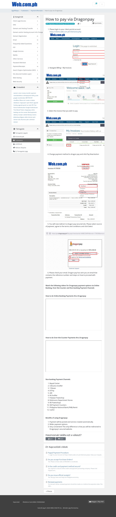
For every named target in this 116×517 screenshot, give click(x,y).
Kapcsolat (16, 502)
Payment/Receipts (37, 11)
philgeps (21, 117)
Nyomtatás (97, 23)
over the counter (23, 112)
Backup (30, 115)
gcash (24, 105)
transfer (28, 93)
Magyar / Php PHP (96, 502)
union (20, 93)
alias (19, 119)
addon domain (28, 117)
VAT (31, 98)
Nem (60, 439)
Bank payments (32, 112)
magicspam (23, 103)
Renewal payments (74, 484)
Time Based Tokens (19, 110)
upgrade (20, 105)
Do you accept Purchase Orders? (74, 460)
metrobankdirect (18, 95)
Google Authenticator (32, 107)
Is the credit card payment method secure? (74, 468)
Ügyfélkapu (15, 11)
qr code (29, 105)
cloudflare (16, 100)
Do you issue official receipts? (74, 476)
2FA (32, 105)
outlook (25, 115)
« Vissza (49, 491)
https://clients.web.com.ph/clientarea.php (65, 32)
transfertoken (21, 98)
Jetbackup (16, 117)
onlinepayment (27, 95)
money (24, 93)
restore (34, 115)
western (16, 93)
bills (33, 95)
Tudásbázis (25, 11)
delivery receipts (18, 115)
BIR (27, 98)
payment (33, 93)
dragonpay (28, 110)
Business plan (25, 119)
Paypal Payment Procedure (74, 454)
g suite (36, 95)
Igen (50, 439)
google (15, 98)
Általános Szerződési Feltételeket (34, 502)
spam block (30, 103)
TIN (29, 98)
